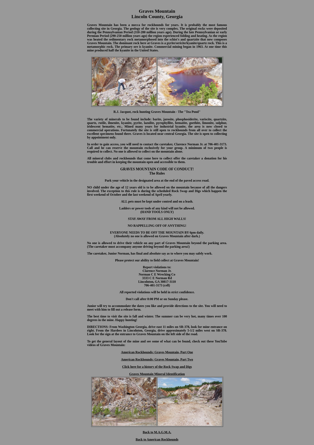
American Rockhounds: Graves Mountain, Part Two (157, 359)
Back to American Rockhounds (157, 439)
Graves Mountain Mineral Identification (157, 374)
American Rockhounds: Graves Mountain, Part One (157, 352)
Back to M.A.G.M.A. (157, 432)
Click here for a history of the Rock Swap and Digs (157, 366)
